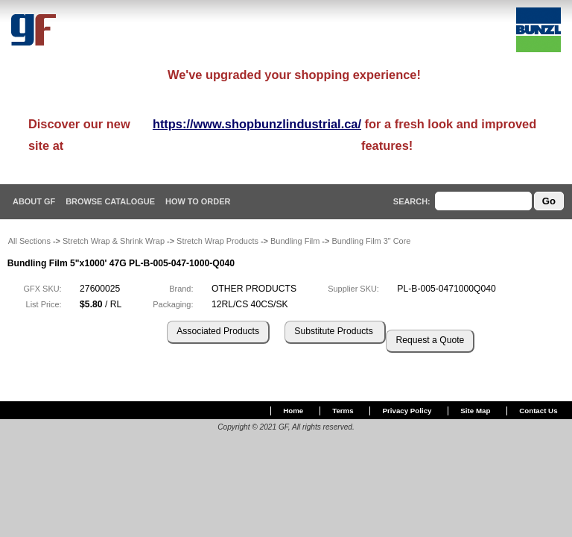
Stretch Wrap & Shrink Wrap (114, 240)
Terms (342, 410)
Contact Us (538, 410)
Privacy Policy (407, 410)
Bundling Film (295, 240)
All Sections (29, 240)
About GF (34, 201)
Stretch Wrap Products (217, 240)
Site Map (475, 410)
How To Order (197, 201)
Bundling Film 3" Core (370, 240)
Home (293, 410)
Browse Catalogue (110, 201)
